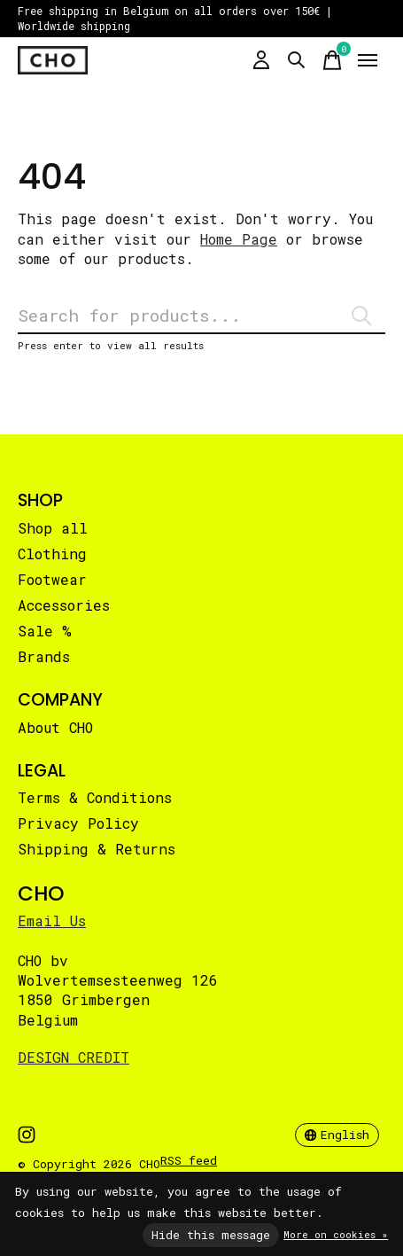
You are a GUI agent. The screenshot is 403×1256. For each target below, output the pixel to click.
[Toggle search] (296, 60)
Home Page (238, 239)
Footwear (52, 579)
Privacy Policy (78, 823)
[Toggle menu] (367, 60)
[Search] (201, 316)
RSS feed (188, 1160)
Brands (44, 656)
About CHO (55, 727)
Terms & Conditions (95, 797)
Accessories (64, 605)
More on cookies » (335, 1234)
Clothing (52, 553)
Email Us (52, 920)
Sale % (45, 630)
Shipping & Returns (96, 848)
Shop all (53, 528)
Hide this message (210, 1235)
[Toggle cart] (332, 60)
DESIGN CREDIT (73, 1057)
